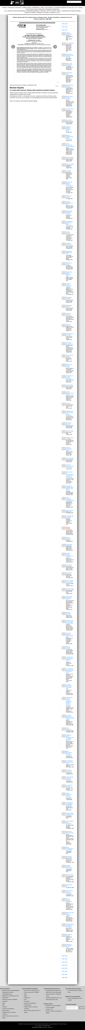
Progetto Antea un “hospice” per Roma (70, 925)
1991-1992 (64, 968)
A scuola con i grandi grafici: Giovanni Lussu (69, 659)
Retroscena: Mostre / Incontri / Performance (69, 184)
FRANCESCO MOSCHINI (14, 7)
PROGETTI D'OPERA (30, 12)
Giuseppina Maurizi (69, 306)
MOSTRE (43, 11)
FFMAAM (4, 7)
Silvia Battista (69, 385)
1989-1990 (64, 974)
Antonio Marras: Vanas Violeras (69, 393)
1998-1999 (64, 23)
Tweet (57, 86)
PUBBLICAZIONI (26, 7)
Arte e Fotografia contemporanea (70, 499)
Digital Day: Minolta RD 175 (69, 253)
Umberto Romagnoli (68, 244)
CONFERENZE (36, 7)
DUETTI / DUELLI (56, 11)
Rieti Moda (68, 856)
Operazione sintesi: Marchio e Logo (69, 274)
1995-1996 (64, 956)
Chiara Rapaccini (68, 538)
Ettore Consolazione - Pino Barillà (70, 849)
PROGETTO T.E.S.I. (55, 12)
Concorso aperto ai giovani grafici (69, 634)
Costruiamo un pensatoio (70, 334)
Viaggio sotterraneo (69, 33)
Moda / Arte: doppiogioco (69, 64)
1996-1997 (64, 30)
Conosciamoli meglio (69, 356)
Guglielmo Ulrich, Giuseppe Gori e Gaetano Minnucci (69, 737)
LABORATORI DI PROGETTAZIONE (71, 11)
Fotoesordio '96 (69, 885)
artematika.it (44, 1027)
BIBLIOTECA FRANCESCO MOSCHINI (49, 9)
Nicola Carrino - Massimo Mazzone (69, 778)
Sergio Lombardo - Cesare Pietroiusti (69, 795)
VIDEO (42, 7)
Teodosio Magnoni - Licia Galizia (69, 867)
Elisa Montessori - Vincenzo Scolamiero (69, 753)
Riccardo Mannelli (68, 613)
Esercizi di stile (70, 589)
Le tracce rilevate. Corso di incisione (69, 466)
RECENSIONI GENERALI (33, 11)
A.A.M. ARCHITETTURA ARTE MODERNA (14, 11)
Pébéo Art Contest (68, 196)
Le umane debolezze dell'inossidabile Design (70, 717)
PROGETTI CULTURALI (43, 12)
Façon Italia (69, 544)
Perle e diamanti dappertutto (69, 900)
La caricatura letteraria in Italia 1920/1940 (69, 223)
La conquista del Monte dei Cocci (69, 762)
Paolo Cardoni (69, 510)
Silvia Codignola (68, 728)
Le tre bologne (69, 43)
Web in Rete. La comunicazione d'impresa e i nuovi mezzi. (70, 474)
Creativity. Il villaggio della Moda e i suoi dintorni (69, 488)
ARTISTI (49, 11)
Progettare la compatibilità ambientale (69, 804)
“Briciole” (68, 403)
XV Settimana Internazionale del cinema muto (69, 670)
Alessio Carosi (69, 157)
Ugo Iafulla (68, 120)
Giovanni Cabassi (68, 314)
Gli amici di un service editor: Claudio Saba (69, 622)
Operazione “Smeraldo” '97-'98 (69, 212)
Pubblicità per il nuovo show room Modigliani (69, 413)
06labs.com (50, 1027)
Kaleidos (68, 324)
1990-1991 (64, 971)
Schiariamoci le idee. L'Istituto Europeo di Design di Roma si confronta (69, 701)
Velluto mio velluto (69, 263)
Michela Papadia (68, 528)
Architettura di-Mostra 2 (70, 85)
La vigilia (68, 171)
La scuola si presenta (69, 786)
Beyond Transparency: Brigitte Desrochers (69, 137)
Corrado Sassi (69, 458)
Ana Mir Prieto (69, 109)
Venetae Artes (69, 875)
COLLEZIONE (48, 7)
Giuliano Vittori (69, 431)
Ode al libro (69, 565)
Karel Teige (69, 573)
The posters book (69, 73)
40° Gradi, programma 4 (69, 343)
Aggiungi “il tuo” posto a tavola (69, 946)
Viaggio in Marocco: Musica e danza (68, 128)
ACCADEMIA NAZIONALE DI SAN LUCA (64, 7)
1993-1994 (64, 962)
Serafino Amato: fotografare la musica (69, 555)
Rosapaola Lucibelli (68, 298)
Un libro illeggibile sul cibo (69, 203)
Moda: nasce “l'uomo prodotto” (69, 98)
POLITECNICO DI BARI (32, 9)
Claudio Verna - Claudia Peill (69, 813)
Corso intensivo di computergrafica (70, 145)
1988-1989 (64, 977)
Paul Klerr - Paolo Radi (69, 770)
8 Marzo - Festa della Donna (69, 449)
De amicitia (69, 934)
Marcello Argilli (69, 164)
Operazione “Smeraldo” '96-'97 (69, 598)
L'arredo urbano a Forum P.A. (69, 285)
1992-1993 (64, 965)
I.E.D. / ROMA (78, 7)
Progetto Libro (69, 437)
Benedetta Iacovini (68, 423)
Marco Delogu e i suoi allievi (69, 581)
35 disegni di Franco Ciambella (69, 377)
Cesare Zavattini (68, 232)
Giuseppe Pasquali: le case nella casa (69, 686)
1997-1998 (64, 27)
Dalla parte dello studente (69, 832)
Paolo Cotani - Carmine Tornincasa (69, 892)
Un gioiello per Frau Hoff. (69, 516)
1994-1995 (64, 959)
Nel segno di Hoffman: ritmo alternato (70, 55)
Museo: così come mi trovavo (69, 366)
